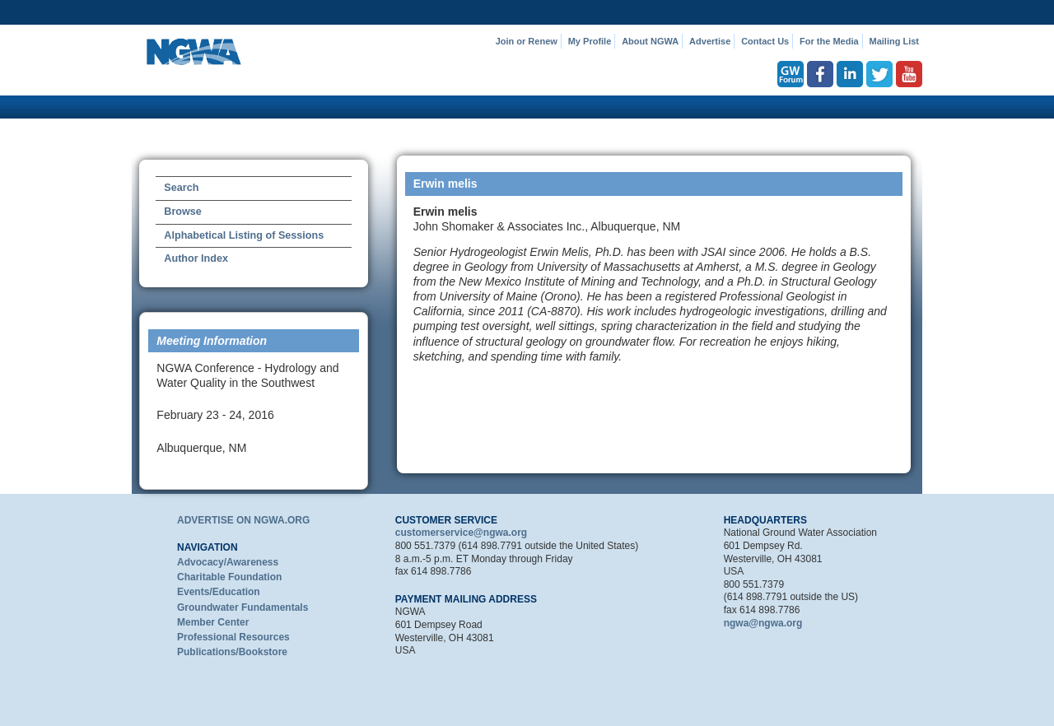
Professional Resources (233, 637)
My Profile (590, 41)
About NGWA (650, 41)
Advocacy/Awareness (227, 562)
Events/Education (218, 592)
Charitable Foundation (229, 577)
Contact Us (765, 41)
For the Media (829, 41)
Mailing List (895, 41)
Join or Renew (526, 41)
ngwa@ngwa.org (763, 623)
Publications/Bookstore (232, 652)
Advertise (709, 41)
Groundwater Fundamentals (242, 607)
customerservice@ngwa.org (461, 532)
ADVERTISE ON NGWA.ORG (243, 520)
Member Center (213, 622)
